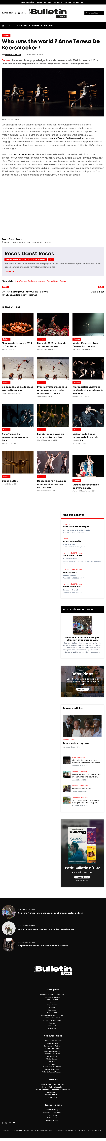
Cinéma (52, 1002)
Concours (58, 2)
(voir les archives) (82, 880)
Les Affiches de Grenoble (52, 1041)
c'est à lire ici (82, 877)
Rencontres (52, 1013)
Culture (35, 25)
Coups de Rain (10, 481)
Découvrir (48, 25)
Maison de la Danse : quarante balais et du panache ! (85, 437)
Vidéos (68, 2)
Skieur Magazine (52, 1069)
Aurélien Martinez (13, 55)
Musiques (52, 1010)
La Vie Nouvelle (52, 1043)
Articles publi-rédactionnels (52, 1015)
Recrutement (52, 1028)
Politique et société (52, 997)
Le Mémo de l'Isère (52, 1046)
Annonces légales (93, 13)
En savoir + (9, 271)
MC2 (51, 259)
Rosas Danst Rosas (29, 254)
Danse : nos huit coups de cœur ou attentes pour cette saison (52, 484)
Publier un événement (52, 1020)
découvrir (82, 689)
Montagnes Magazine (52, 1066)
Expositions (52, 1005)
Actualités (22, 25)
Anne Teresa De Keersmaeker (30, 281)
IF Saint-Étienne (52, 1059)
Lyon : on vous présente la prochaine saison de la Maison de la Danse (52, 390)
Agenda (52, 1023)
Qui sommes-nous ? (82, 1130)
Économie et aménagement (52, 994)
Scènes (6, 35)
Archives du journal (52, 1018)
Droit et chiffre (52, 1000)
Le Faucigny (52, 1056)
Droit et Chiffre (27, 2)
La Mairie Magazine (52, 1053)
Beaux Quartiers (52, 1048)
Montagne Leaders (52, 1051)
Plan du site (96, 1130)
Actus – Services (44, 2)
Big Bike (52, 1061)
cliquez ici (58, 1087)
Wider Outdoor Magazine (52, 1072)
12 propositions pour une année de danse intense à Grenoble (87, 390)
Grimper (52, 1064)
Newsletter (78, 2)
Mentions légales (66, 1130)
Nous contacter (52, 1120)
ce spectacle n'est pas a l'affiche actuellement (26, 259)
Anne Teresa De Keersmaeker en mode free (15, 437)
